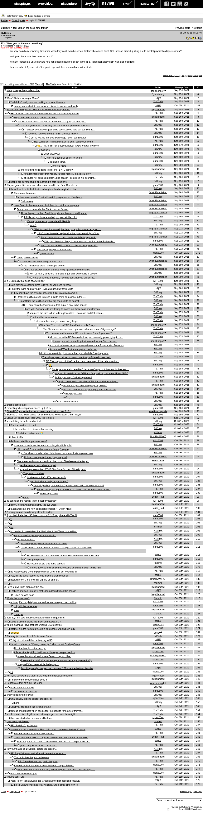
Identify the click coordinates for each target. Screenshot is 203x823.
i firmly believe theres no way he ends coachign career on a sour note (56, 547)
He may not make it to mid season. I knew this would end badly (46, 106)
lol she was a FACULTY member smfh (46, 477)
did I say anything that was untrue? (54, 249)
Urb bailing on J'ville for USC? (18, 84)
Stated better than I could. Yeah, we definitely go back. (68, 237)
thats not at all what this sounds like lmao (31, 718)
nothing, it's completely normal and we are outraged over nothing (43, 602)
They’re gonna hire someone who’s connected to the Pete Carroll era (42, 185)
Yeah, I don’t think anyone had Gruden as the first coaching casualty (45, 781)
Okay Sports (18, 20)
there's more (59, 166)
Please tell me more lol (25, 691)
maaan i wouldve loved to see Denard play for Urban (44, 656)
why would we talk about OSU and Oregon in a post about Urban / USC (91, 373)
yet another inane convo (45, 317)
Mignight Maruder (158, 204)
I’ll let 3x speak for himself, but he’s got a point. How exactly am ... (67, 229)
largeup (90, 4)
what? (33, 225)
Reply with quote (195, 76)
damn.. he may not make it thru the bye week (33, 505)
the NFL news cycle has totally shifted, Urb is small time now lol (46, 785)
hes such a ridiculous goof (23, 773)
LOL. (12, 95)
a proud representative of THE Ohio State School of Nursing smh (53, 469)
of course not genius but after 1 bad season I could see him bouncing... (60, 178)
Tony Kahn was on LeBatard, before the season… (32, 749)
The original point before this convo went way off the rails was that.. (76, 357)
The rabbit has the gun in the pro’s (31, 757)
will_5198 (158, 281)
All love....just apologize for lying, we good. (45, 457)
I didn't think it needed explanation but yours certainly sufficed (68, 233)
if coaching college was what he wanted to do (44, 543)
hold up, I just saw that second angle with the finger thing (36, 617)
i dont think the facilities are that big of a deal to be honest (49, 301)
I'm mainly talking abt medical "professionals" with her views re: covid (68, 485)
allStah (158, 636)
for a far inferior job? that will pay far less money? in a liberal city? (57, 174)
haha (16, 703)
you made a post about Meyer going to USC (84, 385)
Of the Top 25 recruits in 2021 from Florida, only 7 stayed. (68, 325)
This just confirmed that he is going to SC (31, 640)
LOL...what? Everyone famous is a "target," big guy (43, 449)
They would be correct (25, 193)
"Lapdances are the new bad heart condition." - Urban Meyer (41, 509)
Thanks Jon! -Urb (15, 777)
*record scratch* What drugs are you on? (41, 261)
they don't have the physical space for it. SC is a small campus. (46, 293)
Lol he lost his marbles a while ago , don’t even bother (58, 137)
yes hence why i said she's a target (38, 465)
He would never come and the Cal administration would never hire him (63, 555)
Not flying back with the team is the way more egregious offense (39, 675)
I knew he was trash (24, 595)
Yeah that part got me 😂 (30, 433)
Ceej (158, 512)
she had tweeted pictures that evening (33, 429)
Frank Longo (156, 91)
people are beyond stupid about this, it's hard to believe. (38, 182)
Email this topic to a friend (39, 16)
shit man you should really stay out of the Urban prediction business (55, 125)
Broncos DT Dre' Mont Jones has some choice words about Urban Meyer (44, 414)
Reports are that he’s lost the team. (24, 683)
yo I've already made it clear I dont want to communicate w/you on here (57, 453)
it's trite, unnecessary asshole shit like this (48, 221)
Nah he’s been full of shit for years (64, 157)
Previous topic (182, 28)
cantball (158, 721)
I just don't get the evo (18, 721)
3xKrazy (6, 33)
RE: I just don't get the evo (23, 725)
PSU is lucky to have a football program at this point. (50, 217)
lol (11, 672)
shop (126, 3)
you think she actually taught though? (49, 481)
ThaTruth (51, 84)
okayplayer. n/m (73, 393)
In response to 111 (21, 46)
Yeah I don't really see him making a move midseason (37, 102)
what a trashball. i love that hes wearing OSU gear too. (34, 625)
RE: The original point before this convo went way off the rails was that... (82, 361)
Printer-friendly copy (14, 16)
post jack (45, 149)
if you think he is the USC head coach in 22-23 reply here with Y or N (42, 515)
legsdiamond (158, 109)
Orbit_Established (158, 192)
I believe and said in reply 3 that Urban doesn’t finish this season (43, 591)
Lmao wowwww (52, 153)
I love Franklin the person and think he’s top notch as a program (46, 205)
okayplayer (22, 4)
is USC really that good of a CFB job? (26, 281)
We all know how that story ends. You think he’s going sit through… (51, 121)
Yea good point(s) (36, 559)
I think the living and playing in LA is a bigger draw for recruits (41, 289)
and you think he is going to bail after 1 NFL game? (47, 170)
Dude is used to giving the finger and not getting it (35, 621)
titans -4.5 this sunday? (22, 687)
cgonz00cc (157, 252)
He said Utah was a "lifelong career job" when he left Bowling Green (45, 644)
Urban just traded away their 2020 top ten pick (30, 418)
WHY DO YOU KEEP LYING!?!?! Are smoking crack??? (69, 245)
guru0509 (158, 137)
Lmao (26, 497)
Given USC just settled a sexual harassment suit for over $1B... (39, 411)
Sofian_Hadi (158, 460)
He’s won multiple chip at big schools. (46, 563)
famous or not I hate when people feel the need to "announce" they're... (46, 711)
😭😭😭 (14, 633)
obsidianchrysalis (158, 411)
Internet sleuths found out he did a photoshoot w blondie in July (42, 629)
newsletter (148, 3)
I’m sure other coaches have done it (28, 679)
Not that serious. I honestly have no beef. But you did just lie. (64, 277)
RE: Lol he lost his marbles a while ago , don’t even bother (64, 141)
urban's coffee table (17, 405)
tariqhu (158, 563)
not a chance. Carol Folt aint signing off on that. (34, 579)
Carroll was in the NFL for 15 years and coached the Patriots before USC (51, 737)
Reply (183, 76)
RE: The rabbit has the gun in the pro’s (37, 761)
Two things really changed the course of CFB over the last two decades (57, 668)
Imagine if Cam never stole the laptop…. (38, 664)
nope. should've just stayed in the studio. (35, 535)
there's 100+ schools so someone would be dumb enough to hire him (65, 567)
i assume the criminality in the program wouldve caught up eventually (56, 660)
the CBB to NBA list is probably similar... (34, 733)
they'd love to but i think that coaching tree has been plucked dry (43, 189)
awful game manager (27, 257)
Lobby (4, 20)
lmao (16, 610)
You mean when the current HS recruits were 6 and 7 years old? (79, 333)
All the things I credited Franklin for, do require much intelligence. (54, 213)
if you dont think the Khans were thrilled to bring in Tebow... (44, 765)
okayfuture (69, 4)
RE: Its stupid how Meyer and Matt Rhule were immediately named (44, 113)
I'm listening (27, 201)
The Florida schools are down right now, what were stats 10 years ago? (79, 329)
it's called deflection (68, 401)
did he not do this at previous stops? (28, 441)
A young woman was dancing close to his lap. (30, 512)
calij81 (158, 98)
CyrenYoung (158, 94)
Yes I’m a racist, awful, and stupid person (44, 265)
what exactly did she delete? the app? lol (31, 699)
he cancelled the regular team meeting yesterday (31, 501)
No (11, 527)
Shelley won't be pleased (23, 425)
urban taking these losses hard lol (24, 421)
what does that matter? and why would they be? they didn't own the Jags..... (56, 769)
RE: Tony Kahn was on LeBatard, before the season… (38, 753)
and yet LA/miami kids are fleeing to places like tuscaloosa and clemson (63, 309)
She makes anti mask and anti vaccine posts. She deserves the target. (53, 461)
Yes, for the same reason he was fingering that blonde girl (39, 575)
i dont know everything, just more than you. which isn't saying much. (73, 353)
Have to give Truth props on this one (25, 587)
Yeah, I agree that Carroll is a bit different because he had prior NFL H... (53, 741)
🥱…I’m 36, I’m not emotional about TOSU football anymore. (68, 145)
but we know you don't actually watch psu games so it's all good (49, 197)
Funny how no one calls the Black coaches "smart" (43, 209)
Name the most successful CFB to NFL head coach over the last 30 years (47, 729)
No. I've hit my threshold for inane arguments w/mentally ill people (63, 273)
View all (39, 84)
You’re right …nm (49, 493)
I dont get (18, 614)
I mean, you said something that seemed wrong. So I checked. (85, 341)
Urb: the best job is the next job (30, 648)
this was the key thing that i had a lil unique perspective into (44, 652)
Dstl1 (156, 531)
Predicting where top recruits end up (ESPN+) (30, 408)
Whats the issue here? (18, 598)
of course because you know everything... (57, 321)
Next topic (197, 28)
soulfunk (158, 583)
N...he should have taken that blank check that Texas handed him (43, 531)
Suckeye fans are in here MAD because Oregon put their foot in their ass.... (90, 369)
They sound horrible (33, 473)
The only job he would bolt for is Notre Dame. (30, 636)
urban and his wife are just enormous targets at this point (43, 445)
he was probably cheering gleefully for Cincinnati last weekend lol (43, 571)
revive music (108, 4)
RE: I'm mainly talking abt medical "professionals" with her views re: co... (73, 489)
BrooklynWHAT (158, 436)
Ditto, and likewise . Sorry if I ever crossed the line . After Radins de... (79, 241)
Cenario (158, 598)
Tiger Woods (158, 675)
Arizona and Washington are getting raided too (73, 349)
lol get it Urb (16, 437)
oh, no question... (26, 539)
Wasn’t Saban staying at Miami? (23, 98)
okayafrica (45, 4)
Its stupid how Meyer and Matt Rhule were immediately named (38, 109)
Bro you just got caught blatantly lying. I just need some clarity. (58, 269)
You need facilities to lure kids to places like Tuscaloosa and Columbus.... (67, 313)
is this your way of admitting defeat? (73, 377)
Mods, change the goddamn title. (23, 90)
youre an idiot (47, 253)
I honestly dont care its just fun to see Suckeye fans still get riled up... (60, 129)
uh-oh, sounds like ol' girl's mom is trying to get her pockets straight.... (42, 714)
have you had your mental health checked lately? (53, 133)
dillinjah (158, 432)
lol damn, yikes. (58, 162)
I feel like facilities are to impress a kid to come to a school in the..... (51, 297)
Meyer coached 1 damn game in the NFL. (35, 117)
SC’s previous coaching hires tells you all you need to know (40, 285)
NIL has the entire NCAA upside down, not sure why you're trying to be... (86, 337)
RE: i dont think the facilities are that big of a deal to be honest (55, 305)
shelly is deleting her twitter (20, 695)
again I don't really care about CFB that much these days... (88, 381)
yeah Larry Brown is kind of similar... (38, 745)
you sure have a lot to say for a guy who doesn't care (89, 389)
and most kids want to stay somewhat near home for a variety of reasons (87, 345)
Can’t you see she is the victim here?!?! (30, 707)
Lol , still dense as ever (25, 606)
